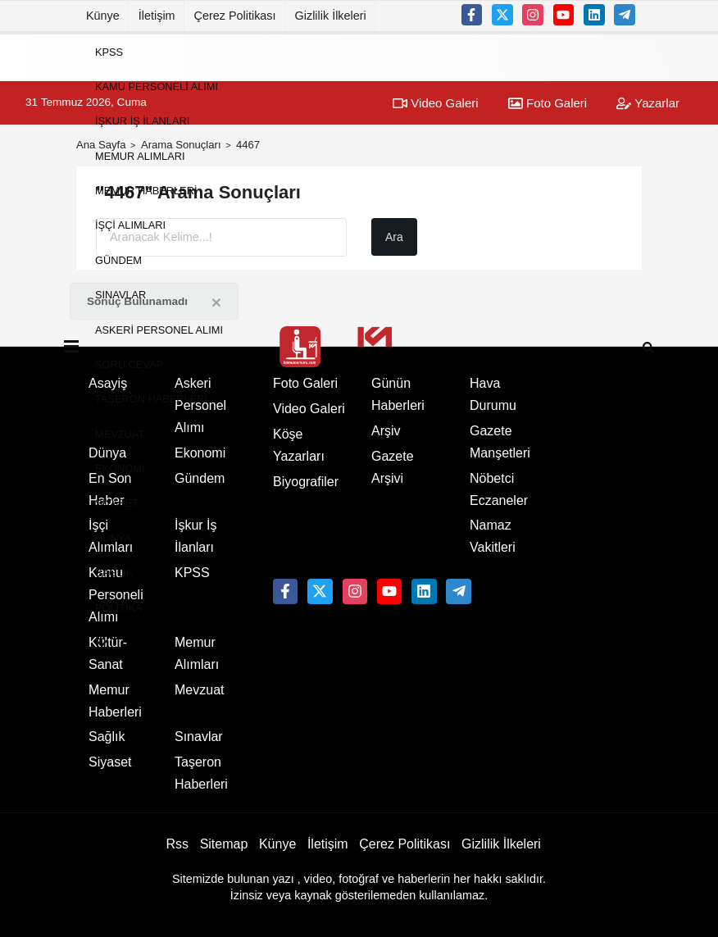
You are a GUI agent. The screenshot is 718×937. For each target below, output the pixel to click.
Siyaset (117, 503)
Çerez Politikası (235, 15)
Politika (119, 607)
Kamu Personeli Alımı (156, 86)
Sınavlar (120, 295)
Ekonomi (119, 468)
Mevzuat (119, 433)
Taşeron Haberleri (151, 399)
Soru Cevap (129, 364)
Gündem (118, 259)
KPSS (109, 51)
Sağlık (114, 572)
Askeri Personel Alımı (159, 329)
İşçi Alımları (130, 225)
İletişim (157, 15)
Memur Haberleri (146, 190)
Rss (177, 844)
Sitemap (224, 844)
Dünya (113, 537)
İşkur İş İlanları (142, 121)
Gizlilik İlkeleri (330, 15)
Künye (103, 15)
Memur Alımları (140, 155)
